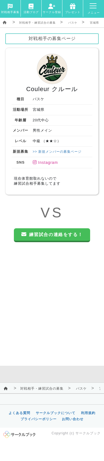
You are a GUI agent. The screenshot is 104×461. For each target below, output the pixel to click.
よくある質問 (19, 413)
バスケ (72, 22)
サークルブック (88, 433)
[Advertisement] (52, 305)
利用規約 (88, 413)
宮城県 (94, 22)
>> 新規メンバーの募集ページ (57, 152)
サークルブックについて (55, 413)
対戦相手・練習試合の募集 (37, 22)
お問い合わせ (72, 419)
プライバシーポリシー (39, 419)
